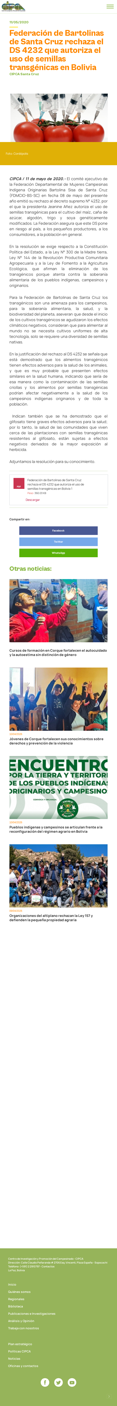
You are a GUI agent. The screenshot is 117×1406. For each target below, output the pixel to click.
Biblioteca (15, 1306)
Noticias (14, 1359)
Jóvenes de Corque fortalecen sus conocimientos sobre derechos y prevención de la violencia (56, 741)
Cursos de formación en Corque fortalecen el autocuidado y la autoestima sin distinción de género (58, 652)
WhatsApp (58, 553)
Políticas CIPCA (19, 1351)
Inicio (12, 1284)
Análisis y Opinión (21, 1321)
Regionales (16, 1299)
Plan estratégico (20, 1344)
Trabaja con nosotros (23, 1328)
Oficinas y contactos (23, 1366)
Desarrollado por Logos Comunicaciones (109, 1396)
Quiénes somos (19, 1292)
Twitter (58, 542)
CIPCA (13, 6)
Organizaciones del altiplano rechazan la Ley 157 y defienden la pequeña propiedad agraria (51, 917)
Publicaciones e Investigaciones (32, 1314)
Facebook (58, 530)
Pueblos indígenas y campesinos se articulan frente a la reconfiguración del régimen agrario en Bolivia (55, 829)
